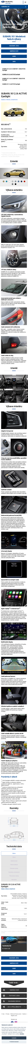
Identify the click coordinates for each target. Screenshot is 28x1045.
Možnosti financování (16, 1014)
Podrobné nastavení (14, 1041)
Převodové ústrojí (14, 876)
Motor (14, 853)
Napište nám (14, 1015)
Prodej (7, 1014)
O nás (3, 1014)
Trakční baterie (14, 864)
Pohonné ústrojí (14, 868)
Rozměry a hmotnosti (14, 872)
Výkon (14, 857)
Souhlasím (14, 1038)
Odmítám (22, 1034)
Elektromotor (14, 861)
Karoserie (14, 879)
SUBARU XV (14, 7)
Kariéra (24, 1014)
